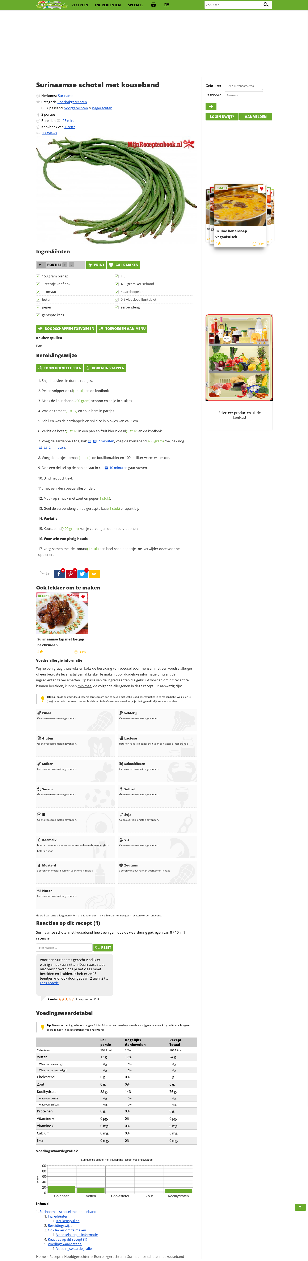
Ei (41, 814)
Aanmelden (256, 116)
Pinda (44, 713)
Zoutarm (128, 865)
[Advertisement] (154, 44)
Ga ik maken (123, 265)
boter (46, 299)
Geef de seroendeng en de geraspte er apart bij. (91, 508)
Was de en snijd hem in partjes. (78, 411)
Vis (124, 840)
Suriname (65, 95)
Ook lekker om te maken (67, 1230)
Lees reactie (49, 983)
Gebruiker (213, 85)
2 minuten (103, 441)
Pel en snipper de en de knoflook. (76, 390)
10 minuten (115, 467)
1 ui (123, 276)
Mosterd (46, 865)
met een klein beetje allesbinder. (69, 488)
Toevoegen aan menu (122, 328)
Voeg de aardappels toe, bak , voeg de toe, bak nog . (111, 444)
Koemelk (46, 840)
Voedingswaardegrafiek (74, 1248)
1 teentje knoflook (56, 284)
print (96, 265)
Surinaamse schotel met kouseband (67, 1211)
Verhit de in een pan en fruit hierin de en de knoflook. (102, 431)
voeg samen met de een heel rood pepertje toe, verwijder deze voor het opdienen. (109, 551)
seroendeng (130, 307)
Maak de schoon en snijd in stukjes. (87, 401)
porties (49, 114)
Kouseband (61, 528)
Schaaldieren (132, 764)
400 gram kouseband (137, 284)
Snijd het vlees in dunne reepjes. (67, 380)
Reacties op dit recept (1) (67, 1239)
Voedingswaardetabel (65, 1244)
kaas (110, 508)
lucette (69, 127)
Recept (55, 1256)
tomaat (65, 411)
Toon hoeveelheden (59, 368)
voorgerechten (76, 108)
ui (77, 390)
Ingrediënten (58, 1216)
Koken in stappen (105, 368)
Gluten (45, 738)
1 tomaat (49, 291)
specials (135, 5)
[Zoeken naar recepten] (238, 5)
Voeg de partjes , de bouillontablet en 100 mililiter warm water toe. (106, 457)
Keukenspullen (68, 1221)
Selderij (128, 713)
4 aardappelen (132, 291)
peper (46, 307)
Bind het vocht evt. (58, 478)
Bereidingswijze (60, 1225)
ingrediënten (108, 5)
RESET (103, 947)
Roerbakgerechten (72, 102)
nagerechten (102, 108)
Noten (44, 891)
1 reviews (49, 133)
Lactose (128, 738)
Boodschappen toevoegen (66, 328)
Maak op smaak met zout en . (77, 498)
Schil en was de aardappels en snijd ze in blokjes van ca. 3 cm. (90, 421)
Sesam (45, 789)
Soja (125, 814)
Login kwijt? (222, 116)
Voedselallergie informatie (77, 1234)
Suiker (45, 764)
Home (41, 1256)
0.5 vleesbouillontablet (138, 299)
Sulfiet (127, 789)
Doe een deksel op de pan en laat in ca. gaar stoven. (95, 467)
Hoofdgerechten (77, 1256)
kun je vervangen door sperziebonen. (91, 528)
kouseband (73, 401)
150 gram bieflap (55, 276)
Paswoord (213, 95)
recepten (79, 5)
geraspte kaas (53, 315)
